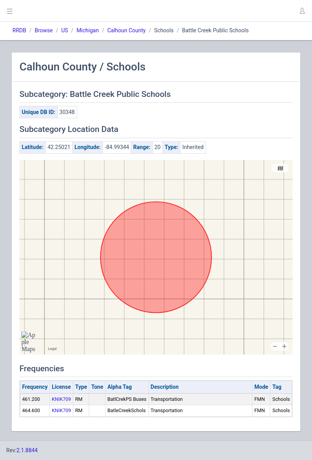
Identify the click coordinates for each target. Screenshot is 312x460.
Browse (44, 30)
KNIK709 (61, 399)
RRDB (19, 30)
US (64, 30)
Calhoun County (126, 30)
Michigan (87, 30)
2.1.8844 (27, 450)
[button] (302, 11)
